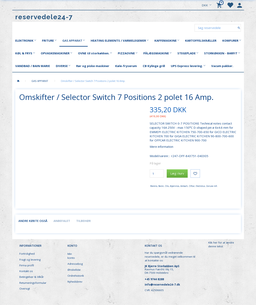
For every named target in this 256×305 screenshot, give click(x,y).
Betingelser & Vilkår (31, 277)
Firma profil (26, 265)
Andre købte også (32, 221)
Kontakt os (26, 271)
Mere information (161, 147)
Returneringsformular (32, 283)
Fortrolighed (27, 253)
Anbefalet (61, 221)
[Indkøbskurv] (220, 5)
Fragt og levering (30, 259)
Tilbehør (83, 221)
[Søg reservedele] (239, 28)
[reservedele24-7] (44, 17)
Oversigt (24, 288)
